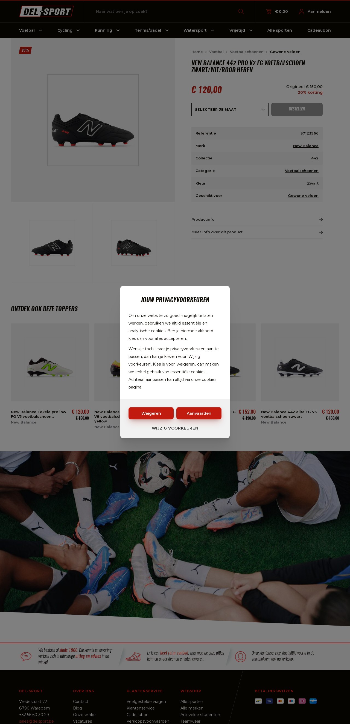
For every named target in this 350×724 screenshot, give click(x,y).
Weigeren (151, 413)
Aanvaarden (199, 413)
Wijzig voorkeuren (175, 428)
